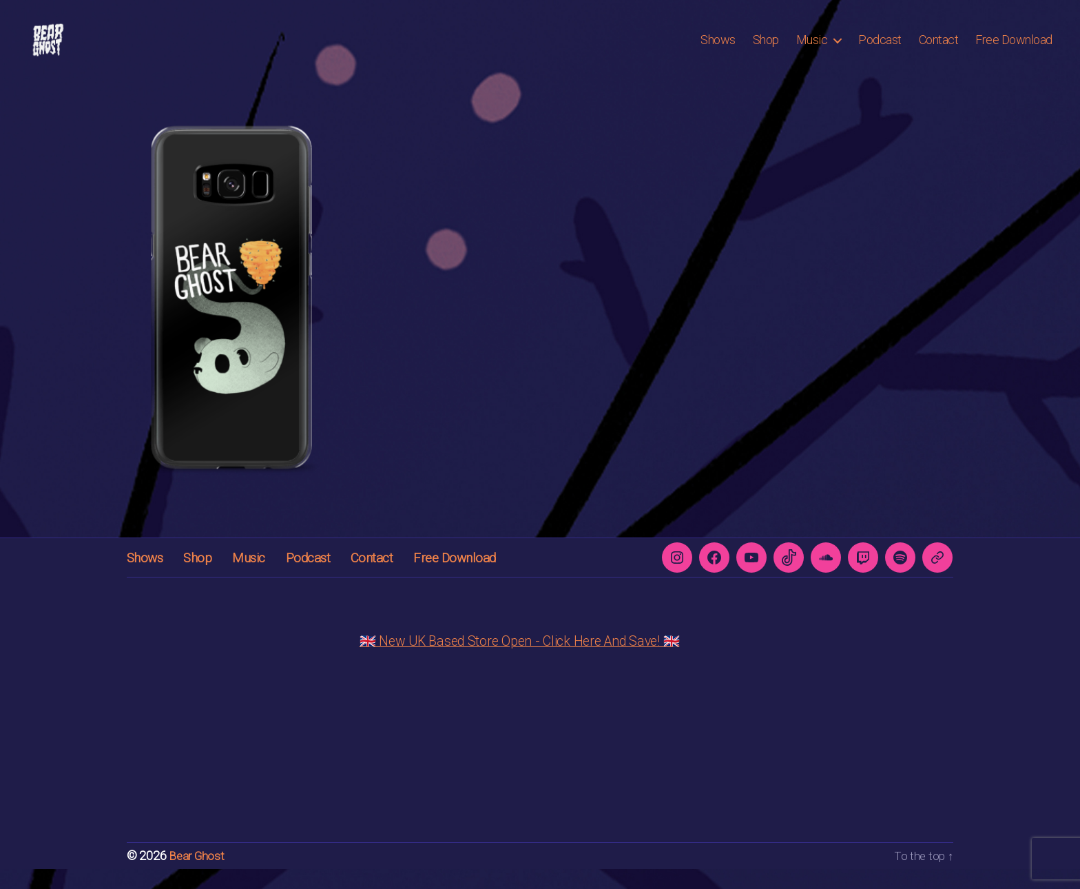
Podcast (880, 50)
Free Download (1013, 50)
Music (812, 50)
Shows (718, 50)
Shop (766, 50)
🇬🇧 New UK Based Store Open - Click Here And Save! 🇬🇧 (520, 661)
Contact (939, 50)
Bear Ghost (197, 876)
